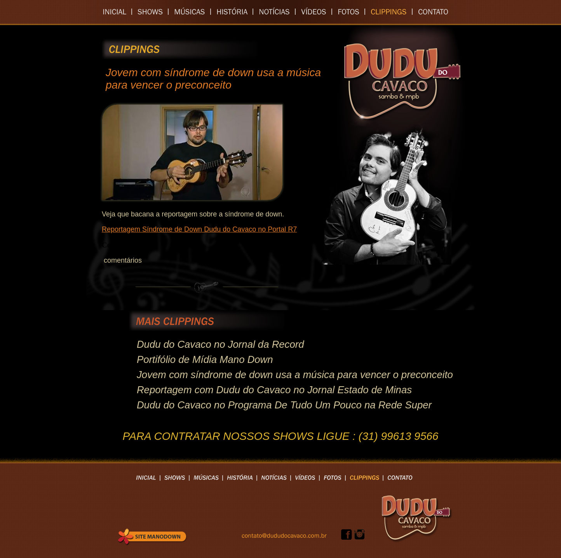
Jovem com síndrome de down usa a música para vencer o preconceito (295, 374)
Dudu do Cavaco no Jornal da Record (220, 344)
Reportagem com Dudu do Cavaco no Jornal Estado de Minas (274, 389)
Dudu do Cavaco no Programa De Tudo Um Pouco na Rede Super (284, 404)
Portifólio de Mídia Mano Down (205, 359)
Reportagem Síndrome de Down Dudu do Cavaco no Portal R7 (199, 229)
